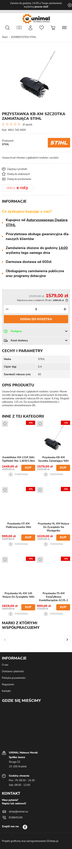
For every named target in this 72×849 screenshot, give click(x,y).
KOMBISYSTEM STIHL (23, 37)
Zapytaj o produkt (17, 169)
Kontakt (6, 691)
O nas (5, 665)
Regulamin (8, 684)
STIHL (5, 144)
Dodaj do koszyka (36, 319)
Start (5, 37)
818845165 (16, 817)
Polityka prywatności (14, 678)
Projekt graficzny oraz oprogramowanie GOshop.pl (30, 841)
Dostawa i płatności (13, 671)
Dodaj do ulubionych (18, 174)
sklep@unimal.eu (18, 811)
